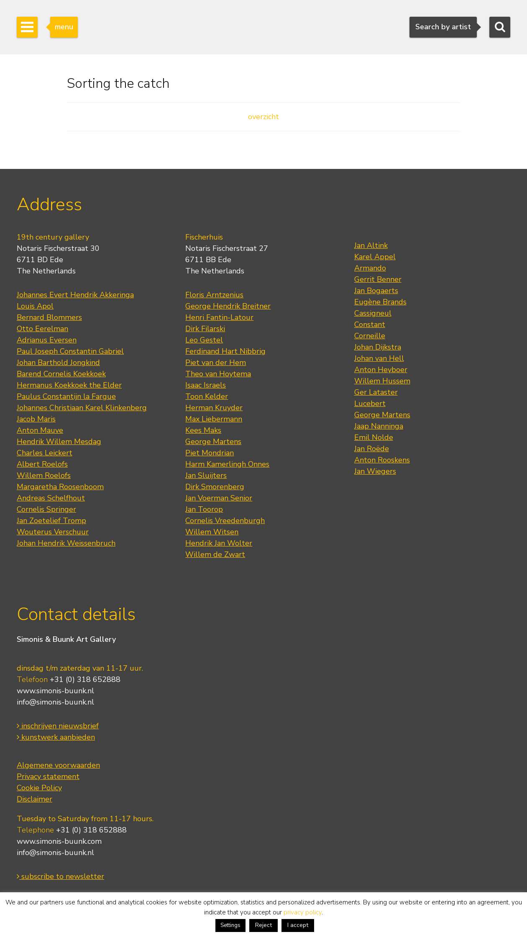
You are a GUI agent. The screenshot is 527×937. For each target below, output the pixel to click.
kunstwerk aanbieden (56, 737)
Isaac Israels (205, 385)
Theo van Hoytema (218, 374)
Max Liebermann (213, 419)
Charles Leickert (44, 453)
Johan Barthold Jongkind (58, 362)
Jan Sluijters (206, 475)
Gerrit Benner (378, 279)
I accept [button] (297, 925)
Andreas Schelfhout (51, 498)
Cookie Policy (39, 788)
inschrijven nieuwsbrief (58, 726)
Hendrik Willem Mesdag (59, 442)
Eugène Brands (380, 302)
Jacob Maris (36, 419)
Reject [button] (263, 925)
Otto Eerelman (42, 329)
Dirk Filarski (205, 329)
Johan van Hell (379, 358)
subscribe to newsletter (60, 876)
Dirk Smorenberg (214, 487)
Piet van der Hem (215, 362)
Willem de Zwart (215, 554)
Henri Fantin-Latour (219, 317)
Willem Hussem (382, 381)
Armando (370, 268)
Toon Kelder (206, 396)
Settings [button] (230, 925)
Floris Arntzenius (214, 295)
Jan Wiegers (375, 471)
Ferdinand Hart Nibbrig (225, 351)
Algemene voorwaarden (58, 765)
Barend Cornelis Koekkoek (61, 374)
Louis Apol (35, 306)
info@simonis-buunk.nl (55, 702)
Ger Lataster (376, 392)
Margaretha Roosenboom (60, 487)
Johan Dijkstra (377, 347)
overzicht (263, 117)
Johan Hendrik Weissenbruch (66, 543)
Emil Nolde (373, 437)
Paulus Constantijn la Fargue (66, 396)
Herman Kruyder (214, 408)
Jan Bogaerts (376, 291)
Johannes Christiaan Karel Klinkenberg (82, 408)
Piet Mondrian (209, 453)
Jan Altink (371, 245)
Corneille (369, 336)
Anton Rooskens (382, 460)
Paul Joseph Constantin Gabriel (70, 351)
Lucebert (370, 403)
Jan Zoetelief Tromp (51, 521)
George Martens (213, 442)
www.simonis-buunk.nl (55, 691)
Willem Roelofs (44, 475)
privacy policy (303, 912)
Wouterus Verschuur (53, 532)
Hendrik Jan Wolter (218, 543)
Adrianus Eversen (47, 340)
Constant (369, 324)
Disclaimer (34, 799)
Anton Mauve (40, 430)
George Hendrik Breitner (228, 306)
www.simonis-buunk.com (59, 841)
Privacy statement (48, 776)
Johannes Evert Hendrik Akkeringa (75, 295)
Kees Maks (203, 430)
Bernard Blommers (49, 317)
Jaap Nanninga (378, 426)
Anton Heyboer (380, 370)
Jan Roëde (371, 449)
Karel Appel (375, 257)
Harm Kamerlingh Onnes (227, 464)
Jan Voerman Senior (218, 498)
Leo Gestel (204, 340)
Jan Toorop (204, 509)
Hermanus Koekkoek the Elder (69, 385)
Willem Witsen (211, 532)
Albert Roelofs (42, 464)
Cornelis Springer (46, 509)
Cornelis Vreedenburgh (225, 521)
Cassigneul (372, 313)
